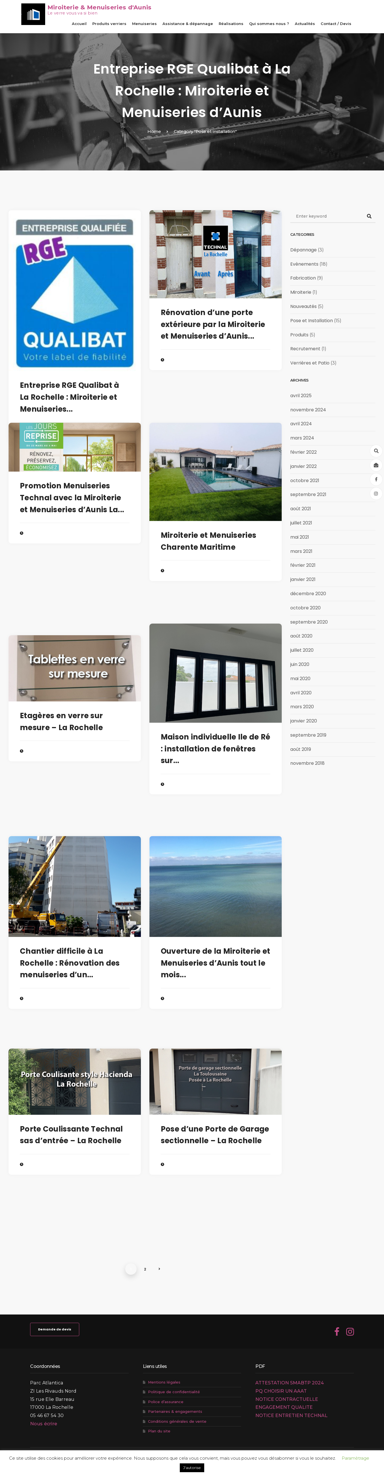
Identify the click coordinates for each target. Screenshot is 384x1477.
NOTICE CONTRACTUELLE (286, 1399)
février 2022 (303, 452)
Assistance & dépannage (187, 23)
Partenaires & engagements (175, 1411)
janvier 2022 (303, 466)
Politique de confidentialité (174, 1391)
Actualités (305, 23)
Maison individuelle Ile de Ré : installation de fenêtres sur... (215, 749)
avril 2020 (301, 692)
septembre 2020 (309, 622)
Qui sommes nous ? (269, 23)
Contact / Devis (336, 23)
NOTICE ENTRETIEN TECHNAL (291, 1415)
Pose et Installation (311, 320)
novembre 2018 (307, 763)
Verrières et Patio (309, 363)
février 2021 (303, 565)
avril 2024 (301, 423)
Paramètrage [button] (355, 1458)
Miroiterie (300, 292)
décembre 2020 (308, 593)
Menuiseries (144, 23)
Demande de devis (54, 1329)
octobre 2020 (305, 608)
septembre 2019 (308, 735)
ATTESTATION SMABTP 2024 (289, 1383)
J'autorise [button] (192, 1467)
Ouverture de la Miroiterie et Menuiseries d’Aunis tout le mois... (215, 963)
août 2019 (300, 749)
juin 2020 (299, 664)
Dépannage (303, 250)
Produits (299, 335)
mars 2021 (301, 551)
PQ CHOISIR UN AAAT (281, 1391)
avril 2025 (301, 395)
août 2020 (301, 636)
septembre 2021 (308, 494)
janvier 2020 (303, 721)
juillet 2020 (302, 650)
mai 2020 (300, 678)
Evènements (304, 264)
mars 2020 (302, 706)
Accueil (79, 23)
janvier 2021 (303, 579)
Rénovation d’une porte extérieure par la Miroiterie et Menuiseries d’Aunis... (213, 324)
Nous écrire (43, 1423)
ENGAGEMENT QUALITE (284, 1407)
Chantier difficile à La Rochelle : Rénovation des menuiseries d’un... (70, 963)
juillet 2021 (301, 523)
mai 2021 (299, 537)
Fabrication (303, 278)
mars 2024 (302, 438)
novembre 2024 (308, 410)
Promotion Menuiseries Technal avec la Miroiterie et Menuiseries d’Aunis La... (72, 497)
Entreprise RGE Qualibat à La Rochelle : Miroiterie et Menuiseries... (69, 397)
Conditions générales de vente (177, 1421)
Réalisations (231, 23)
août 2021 (300, 508)
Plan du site (159, 1431)
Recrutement (305, 348)
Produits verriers (109, 23)
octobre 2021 (304, 480)
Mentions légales (164, 1382)
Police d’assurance (165, 1401)
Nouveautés (303, 306)
